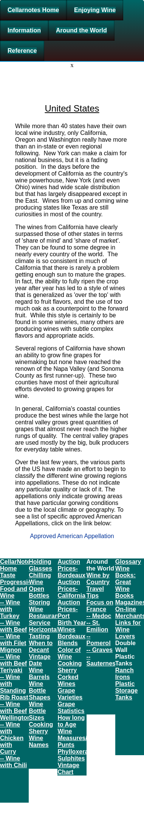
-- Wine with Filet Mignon (13, 643)
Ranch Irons (124, 673)
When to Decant (41, 646)
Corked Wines (67, 680)
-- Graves (100, 650)
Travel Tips (95, 592)
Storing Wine (39, 605)
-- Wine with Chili (13, 761)
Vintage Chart (68, 768)
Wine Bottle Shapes (39, 691)
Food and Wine (13, 592)
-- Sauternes (101, 660)
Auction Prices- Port (68, 609)
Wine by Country (98, 578)
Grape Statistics (70, 707)
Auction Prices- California (71, 589)
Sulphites (71, 758)
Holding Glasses (40, 565)
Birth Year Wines (71, 626)
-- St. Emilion (97, 626)
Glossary (128, 561)
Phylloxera (72, 751)
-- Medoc (99, 616)
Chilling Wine (40, 578)
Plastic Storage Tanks (126, 691)
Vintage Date (40, 660)
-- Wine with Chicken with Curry (11, 738)
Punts (65, 745)
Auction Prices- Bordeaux (71, 568)
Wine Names (38, 741)
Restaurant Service (44, 619)
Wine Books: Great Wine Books (125, 582)
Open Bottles (39, 592)
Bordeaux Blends (71, 639)
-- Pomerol (99, 639)
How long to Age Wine (71, 724)
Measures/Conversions (90, 738)
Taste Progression (17, 578)
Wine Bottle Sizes (37, 711)
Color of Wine (69, 653)
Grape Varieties (69, 694)
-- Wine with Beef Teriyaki (13, 663)
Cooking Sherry (41, 727)
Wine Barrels (39, 673)
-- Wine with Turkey (10, 609)
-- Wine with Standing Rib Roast (14, 687)
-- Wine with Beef (13, 626)
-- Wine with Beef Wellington (15, 711)
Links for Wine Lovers (128, 629)
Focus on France (100, 605)
